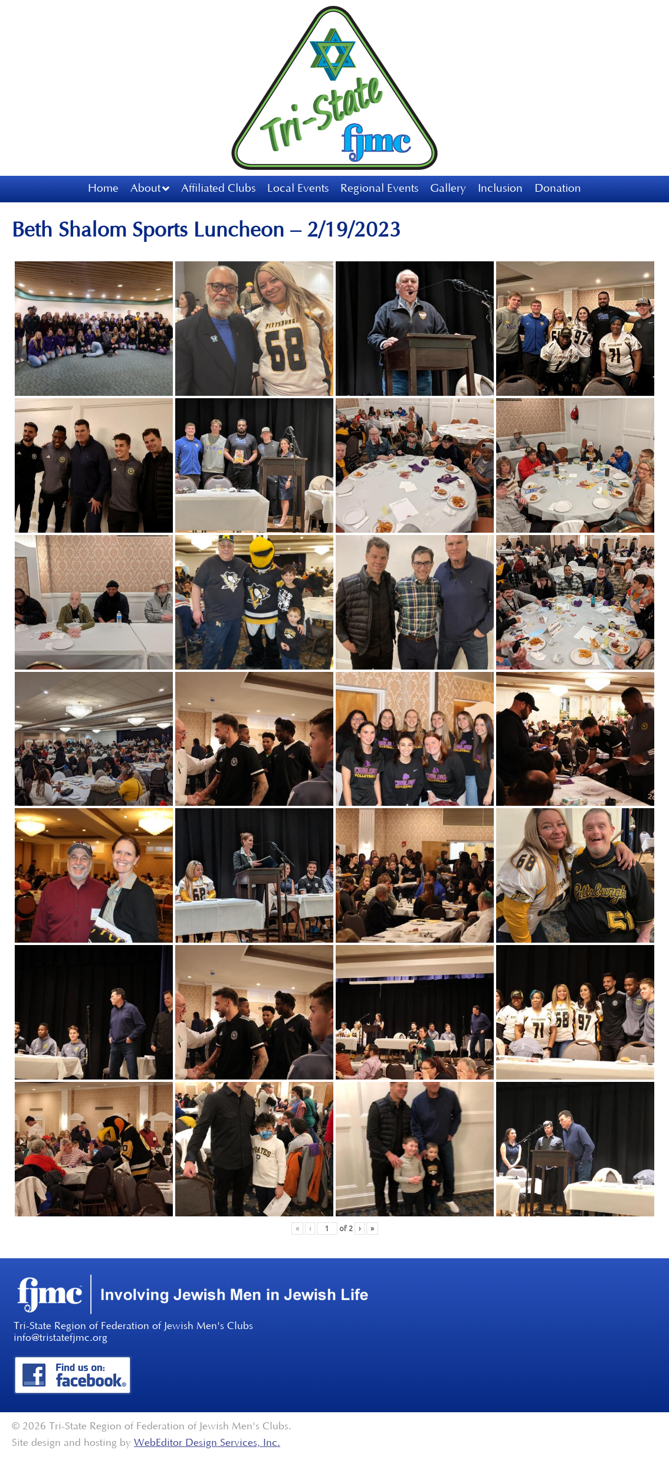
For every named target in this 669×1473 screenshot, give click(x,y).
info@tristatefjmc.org (60, 1338)
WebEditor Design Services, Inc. (207, 1443)
